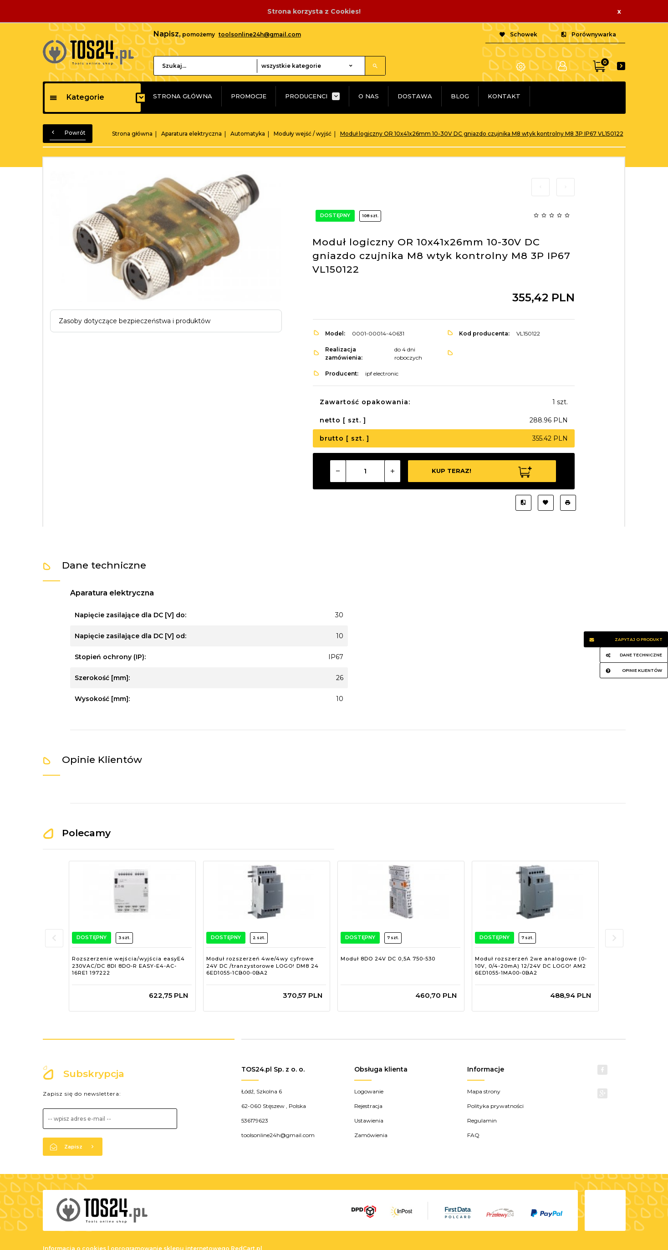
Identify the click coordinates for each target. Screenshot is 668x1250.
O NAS (368, 96)
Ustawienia (368, 1120)
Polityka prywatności (495, 1106)
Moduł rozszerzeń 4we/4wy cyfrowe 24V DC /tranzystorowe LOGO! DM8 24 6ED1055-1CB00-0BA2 (262, 965)
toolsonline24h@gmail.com (260, 34)
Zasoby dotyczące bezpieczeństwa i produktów (134, 321)
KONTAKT (504, 96)
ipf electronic (381, 373)
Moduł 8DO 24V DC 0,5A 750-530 (388, 958)
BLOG (460, 96)
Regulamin (482, 1120)
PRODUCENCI (306, 96)
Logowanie (368, 1091)
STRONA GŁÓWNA (182, 96)
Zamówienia (371, 1135)
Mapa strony (483, 1091)
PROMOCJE (248, 96)
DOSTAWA (415, 96)
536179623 (254, 1120)
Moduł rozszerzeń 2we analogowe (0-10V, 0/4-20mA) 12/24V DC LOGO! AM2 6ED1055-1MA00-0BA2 (531, 965)
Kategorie (76, 97)
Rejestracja (368, 1106)
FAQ (473, 1135)
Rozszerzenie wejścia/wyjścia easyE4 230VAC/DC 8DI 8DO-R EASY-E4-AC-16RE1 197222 (128, 965)
